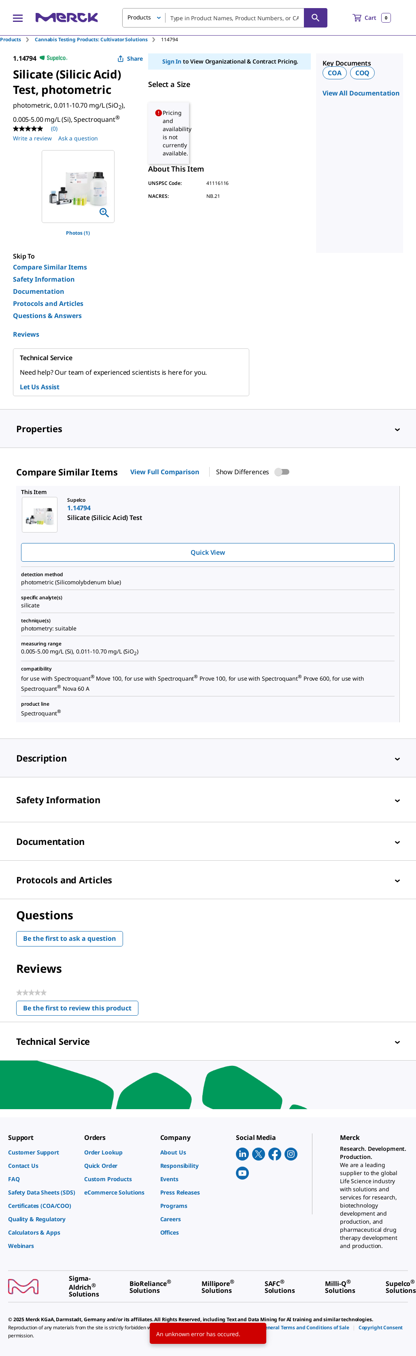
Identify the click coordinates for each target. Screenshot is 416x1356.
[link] (42, 1152)
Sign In (171, 61)
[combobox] (224, 18)
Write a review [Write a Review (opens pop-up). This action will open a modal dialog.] (32, 138)
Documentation (38, 291)
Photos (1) (78, 232)
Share (130, 58)
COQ (362, 72)
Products (10, 39)
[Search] (315, 18)
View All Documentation (361, 93)
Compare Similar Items (50, 267)
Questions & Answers (47, 315)
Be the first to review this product (80, 1010)
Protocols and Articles (48, 303)
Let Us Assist (39, 387)
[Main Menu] (18, 17)
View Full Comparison (164, 472)
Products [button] (139, 17)
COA (335, 72)
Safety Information (44, 279)
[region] (78, 187)
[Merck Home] (67, 17)
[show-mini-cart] (372, 17)
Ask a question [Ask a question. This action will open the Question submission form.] (78, 138)
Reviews (26, 334)
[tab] (17, 39)
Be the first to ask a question (69, 938)
